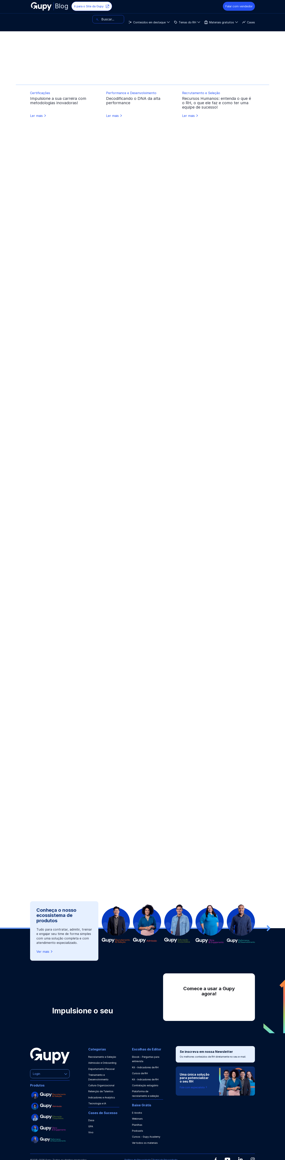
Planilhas (137, 1124)
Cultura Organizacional (101, 1085)
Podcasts (137, 1130)
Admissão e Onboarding (102, 1062)
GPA (90, 1126)
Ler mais (38, 115)
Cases (150, 19)
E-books (137, 1112)
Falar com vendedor (239, 6)
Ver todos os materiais (145, 1142)
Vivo (90, 1132)
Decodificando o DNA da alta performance (133, 100)
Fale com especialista (194, 1087)
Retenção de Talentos (100, 1091)
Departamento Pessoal (101, 1068)
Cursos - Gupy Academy (146, 1136)
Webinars (137, 1118)
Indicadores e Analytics (101, 1097)
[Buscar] (239, 19)
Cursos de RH (140, 1073)
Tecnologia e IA (97, 1103)
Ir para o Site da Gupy (91, 6)
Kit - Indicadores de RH (145, 1067)
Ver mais (44, 951)
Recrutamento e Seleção (102, 1056)
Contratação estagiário (145, 1085)
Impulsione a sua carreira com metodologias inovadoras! (58, 100)
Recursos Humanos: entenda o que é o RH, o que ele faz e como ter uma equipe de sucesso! (216, 103)
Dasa (91, 1120)
